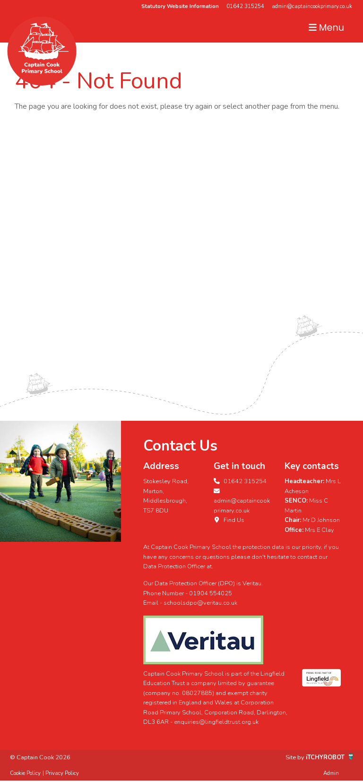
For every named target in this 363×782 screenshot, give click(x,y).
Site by (295, 757)
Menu (326, 27)
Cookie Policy (25, 773)
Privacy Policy (62, 773)
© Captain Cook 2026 (40, 757)
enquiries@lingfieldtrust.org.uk (216, 722)
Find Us (229, 520)
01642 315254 (245, 6)
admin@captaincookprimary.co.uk (312, 6)
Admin (331, 773)
